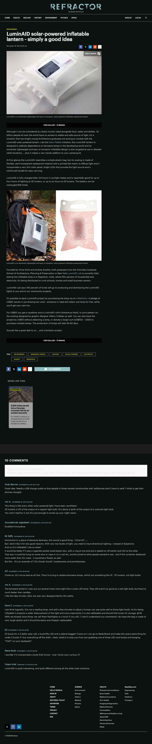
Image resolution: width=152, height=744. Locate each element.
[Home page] (76, 7)
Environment (12, 29)
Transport (129, 700)
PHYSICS (64, 18)
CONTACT (54, 713)
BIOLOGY (27, 18)
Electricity (88, 354)
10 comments (52, 369)
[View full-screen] (98, 53)
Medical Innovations (108, 697)
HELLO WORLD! (56, 690)
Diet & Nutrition (106, 720)
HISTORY (38, 18)
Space (77, 707)
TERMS (52, 707)
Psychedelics (105, 710)
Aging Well (104, 717)
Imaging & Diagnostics (109, 703)
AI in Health (104, 700)
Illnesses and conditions (109, 690)
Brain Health (105, 694)
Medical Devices (106, 707)
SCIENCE (78, 687)
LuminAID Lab (74, 273)
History (78, 697)
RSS (51, 717)
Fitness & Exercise (107, 723)
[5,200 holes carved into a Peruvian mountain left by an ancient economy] (21, 394)
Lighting (55, 354)
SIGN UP (128, 18)
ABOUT (53, 697)
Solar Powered (71, 354)
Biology (78, 694)
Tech (126, 694)
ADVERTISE (54, 703)
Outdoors (128, 697)
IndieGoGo (81, 298)
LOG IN (138, 18)
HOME (7, 18)
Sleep (102, 727)
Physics (78, 703)
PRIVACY (53, 710)
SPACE (74, 18)
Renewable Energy (38, 354)
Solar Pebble (55, 142)
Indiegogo (30, 359)
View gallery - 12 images (54, 125)
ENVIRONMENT (51, 18)
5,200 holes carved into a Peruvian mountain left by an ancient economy (20, 409)
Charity (17, 359)
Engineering (130, 690)
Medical (78, 700)
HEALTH (16, 18)
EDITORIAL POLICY (57, 700)
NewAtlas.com (130, 687)
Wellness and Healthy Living (111, 713)
